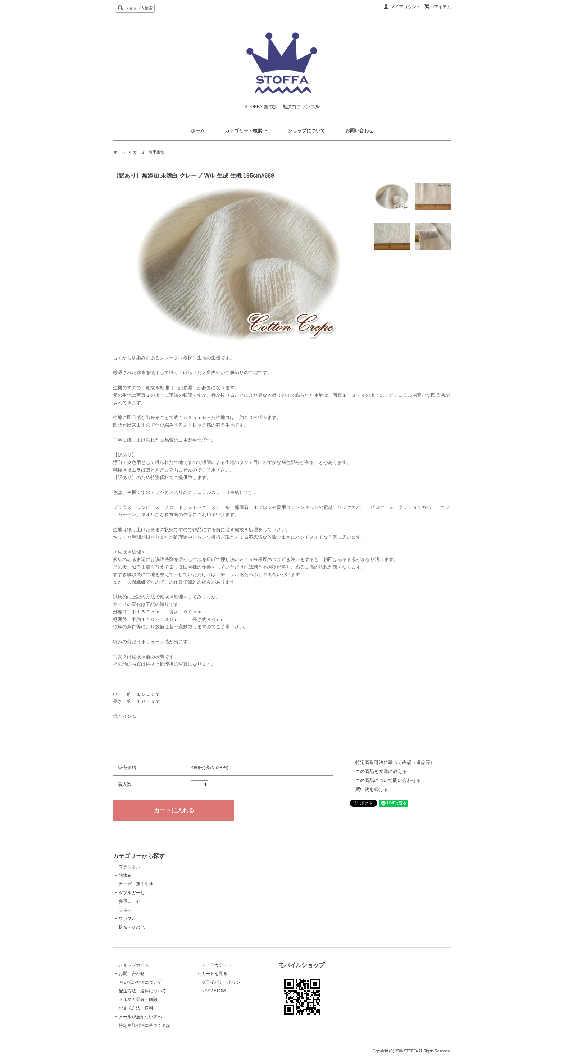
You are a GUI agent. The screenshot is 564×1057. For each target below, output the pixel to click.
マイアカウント (405, 6)
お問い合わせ (359, 130)
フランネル (129, 866)
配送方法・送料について (142, 990)
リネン (125, 910)
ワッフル (127, 918)
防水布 (125, 875)
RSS (205, 990)
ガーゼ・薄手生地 (148, 152)
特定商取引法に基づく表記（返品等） (395, 762)
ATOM (220, 990)
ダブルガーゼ (132, 892)
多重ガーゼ (129, 901)
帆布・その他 (132, 927)
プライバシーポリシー (223, 982)
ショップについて (306, 130)
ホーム (198, 130)
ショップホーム (134, 965)
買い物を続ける (371, 789)
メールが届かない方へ (140, 1016)
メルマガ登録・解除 (138, 999)
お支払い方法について (140, 982)
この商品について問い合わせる (388, 780)
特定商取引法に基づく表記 (144, 1025)
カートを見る (214, 973)
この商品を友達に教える (381, 771)
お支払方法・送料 (136, 1008)
